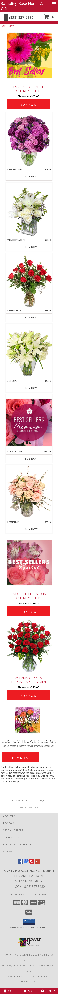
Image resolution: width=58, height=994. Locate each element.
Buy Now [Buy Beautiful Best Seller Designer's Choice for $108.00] (28, 105)
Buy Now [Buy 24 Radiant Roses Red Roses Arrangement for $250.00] (28, 696)
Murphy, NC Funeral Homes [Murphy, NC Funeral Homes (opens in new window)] (20, 954)
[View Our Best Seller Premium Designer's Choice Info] (29, 422)
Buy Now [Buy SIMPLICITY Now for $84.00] (31, 388)
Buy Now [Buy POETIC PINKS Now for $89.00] (31, 529)
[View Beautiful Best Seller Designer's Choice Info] (29, 55)
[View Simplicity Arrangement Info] (29, 351)
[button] (49, 17)
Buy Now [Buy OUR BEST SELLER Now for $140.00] (31, 458)
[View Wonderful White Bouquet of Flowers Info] (29, 211)
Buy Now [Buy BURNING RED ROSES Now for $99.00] (31, 317)
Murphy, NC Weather (14, 965)
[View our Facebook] (20, 862)
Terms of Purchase (38, 976)
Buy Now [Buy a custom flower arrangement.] (20, 758)
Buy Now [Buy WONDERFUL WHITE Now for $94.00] (31, 247)
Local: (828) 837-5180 (29, 887)
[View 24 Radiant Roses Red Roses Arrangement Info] (29, 646)
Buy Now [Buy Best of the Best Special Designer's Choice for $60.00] (28, 612)
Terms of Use (29, 981)
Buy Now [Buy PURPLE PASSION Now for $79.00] (31, 176)
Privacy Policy (15, 976)
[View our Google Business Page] (26, 862)
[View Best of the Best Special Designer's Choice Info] (29, 562)
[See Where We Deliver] (29, 807)
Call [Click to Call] (9, 991)
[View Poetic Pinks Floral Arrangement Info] (29, 493)
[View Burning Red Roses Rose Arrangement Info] (29, 281)
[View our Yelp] (37, 862)
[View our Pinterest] (31, 862)
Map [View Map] (29, 991)
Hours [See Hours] (48, 991)
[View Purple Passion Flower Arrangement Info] (29, 140)
